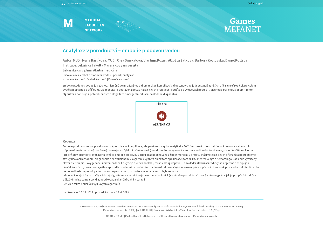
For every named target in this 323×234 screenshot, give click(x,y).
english (259, 3)
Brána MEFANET (73, 3)
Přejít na (161, 117)
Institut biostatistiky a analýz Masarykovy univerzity (189, 215)
